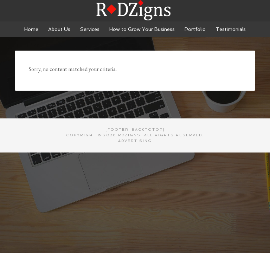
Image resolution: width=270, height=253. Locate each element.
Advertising (135, 141)
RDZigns (135, 10)
